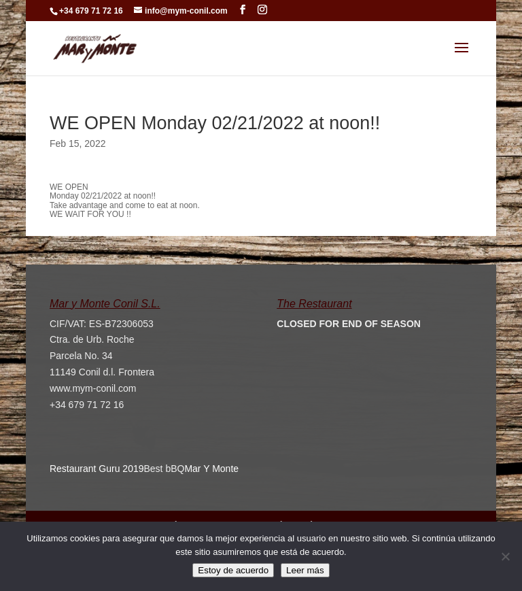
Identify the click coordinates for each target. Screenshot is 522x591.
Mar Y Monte (211, 468)
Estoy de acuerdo (233, 570)
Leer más (305, 570)
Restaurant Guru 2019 (97, 468)
